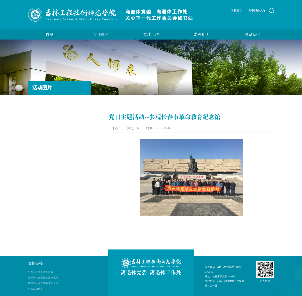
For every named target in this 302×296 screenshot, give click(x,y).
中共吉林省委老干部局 (40, 271)
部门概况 (100, 34)
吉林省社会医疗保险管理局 (43, 277)
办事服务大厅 (257, 10)
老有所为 (202, 34)
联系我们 (252, 34)
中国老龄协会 (35, 289)
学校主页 (236, 10)
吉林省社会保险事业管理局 (43, 283)
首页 (49, 34)
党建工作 (151, 34)
